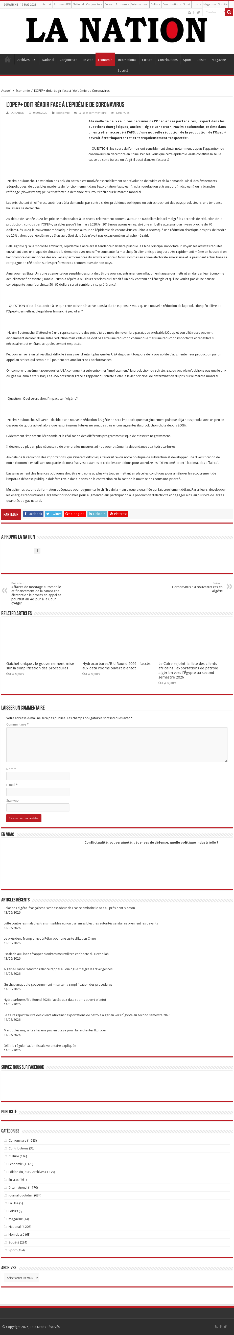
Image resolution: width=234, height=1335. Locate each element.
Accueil (47, 4)
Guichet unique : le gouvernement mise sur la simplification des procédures (40, 665)
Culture (155, 4)
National (78, 4)
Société (222, 4)
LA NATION (17, 113)
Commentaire (17, 724)
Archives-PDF (62, 4)
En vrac (109, 4)
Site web (12, 800)
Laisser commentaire (92, 113)
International (139, 4)
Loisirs (197, 4)
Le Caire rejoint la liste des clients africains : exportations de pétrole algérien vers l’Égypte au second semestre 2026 (188, 670)
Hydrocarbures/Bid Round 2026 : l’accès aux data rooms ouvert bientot (116, 665)
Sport (186, 4)
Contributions (171, 4)
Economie (122, 4)
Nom (11, 769)
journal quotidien (21, 1195)
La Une (13, 1203)
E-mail (12, 785)
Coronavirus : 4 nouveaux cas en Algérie (197, 587)
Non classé (16, 1234)
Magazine (209, 4)
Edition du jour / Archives (26, 1172)
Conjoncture (94, 4)
